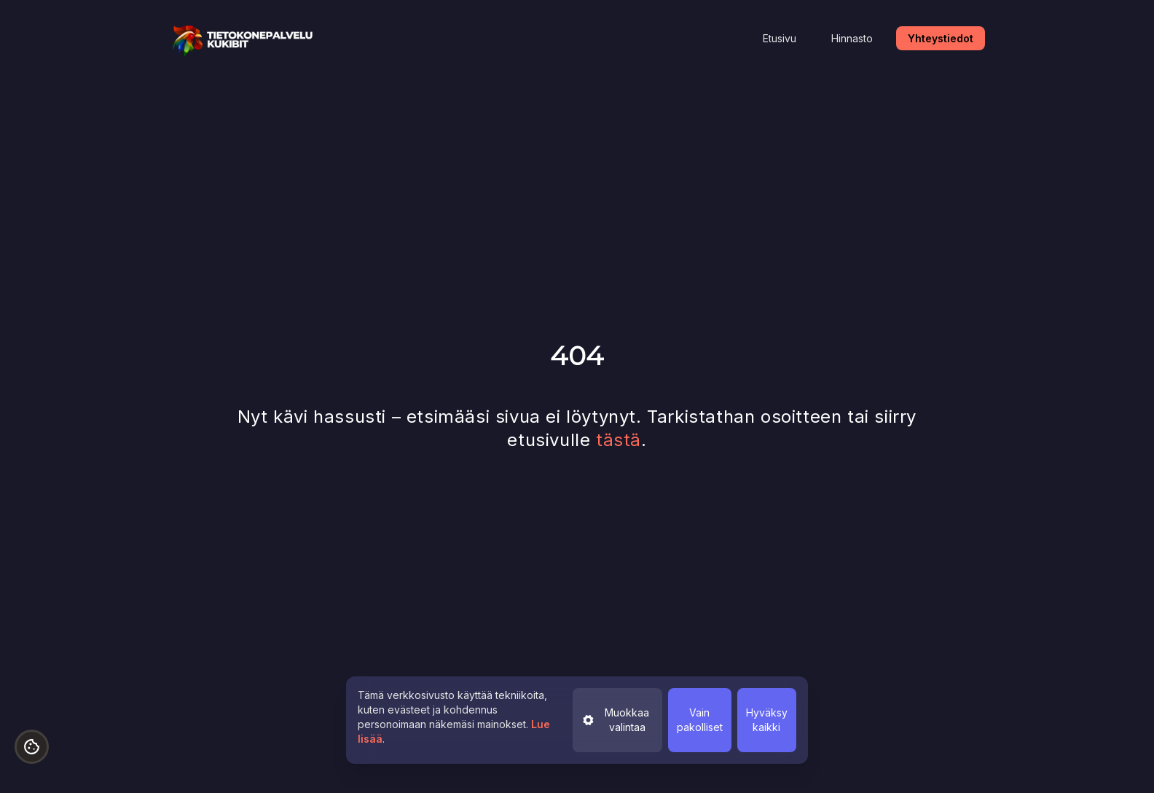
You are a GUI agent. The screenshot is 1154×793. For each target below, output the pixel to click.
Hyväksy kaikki (767, 719)
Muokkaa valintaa (615, 719)
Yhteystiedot (940, 38)
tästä (618, 439)
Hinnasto (852, 38)
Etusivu (779, 38)
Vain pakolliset (700, 719)
